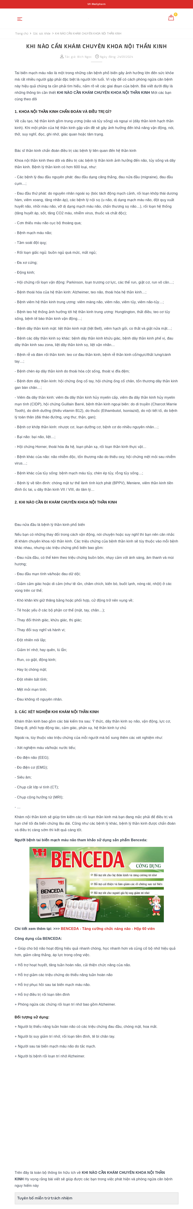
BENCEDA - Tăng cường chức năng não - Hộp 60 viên (108, 929)
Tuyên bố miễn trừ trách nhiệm (44, 1198)
